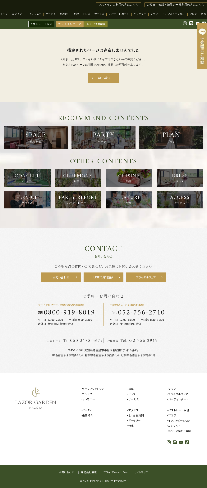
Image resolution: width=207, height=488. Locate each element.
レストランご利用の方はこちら (118, 4)
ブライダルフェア (69, 24)
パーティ (87, 410)
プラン (172, 389)
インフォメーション (179, 420)
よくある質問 (136, 415)
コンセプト (88, 394)
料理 (131, 389)
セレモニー (88, 399)
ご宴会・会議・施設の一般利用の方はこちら (176, 4)
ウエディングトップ (93, 389)
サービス (133, 399)
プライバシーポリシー (116, 472)
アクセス (133, 410)
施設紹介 (87, 415)
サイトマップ (141, 472)
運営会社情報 (89, 472)
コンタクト (174, 426)
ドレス (132, 394)
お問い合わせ (66, 472)
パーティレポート (178, 399)
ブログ (172, 415)
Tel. (137, 312)
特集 (131, 426)
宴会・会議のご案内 (180, 431)
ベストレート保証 (178, 410)
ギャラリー (134, 420)
